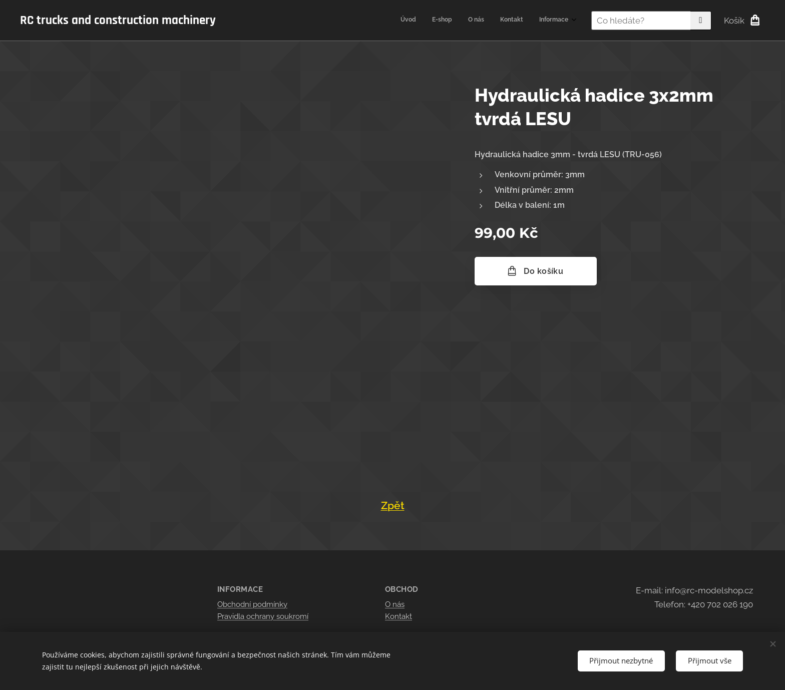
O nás (395, 604)
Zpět (393, 506)
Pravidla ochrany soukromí (262, 616)
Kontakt (398, 616)
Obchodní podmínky (252, 604)
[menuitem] (507, 20)
